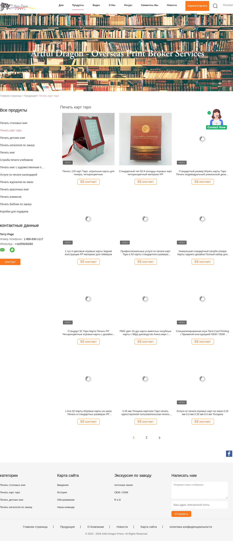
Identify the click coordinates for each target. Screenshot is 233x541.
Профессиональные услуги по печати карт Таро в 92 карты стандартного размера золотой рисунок (145, 253)
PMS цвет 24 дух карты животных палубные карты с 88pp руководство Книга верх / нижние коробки (145, 333)
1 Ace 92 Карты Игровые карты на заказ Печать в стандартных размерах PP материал (88, 413)
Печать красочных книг (14, 189)
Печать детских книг (12, 137)
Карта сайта (149, 526)
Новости (172, 5)
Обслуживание (66, 499)
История (62, 492)
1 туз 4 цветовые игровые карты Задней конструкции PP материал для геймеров (88, 253)
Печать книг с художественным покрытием (22, 167)
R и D (117, 499)
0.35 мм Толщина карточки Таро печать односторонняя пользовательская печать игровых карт (145, 413)
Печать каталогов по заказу (17, 145)
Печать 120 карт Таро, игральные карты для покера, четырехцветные (88, 173)
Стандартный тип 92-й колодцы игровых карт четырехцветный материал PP (145, 173)
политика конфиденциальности (191, 526)
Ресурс (128, 5)
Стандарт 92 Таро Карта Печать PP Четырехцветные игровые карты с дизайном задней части (88, 333)
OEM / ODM (121, 492)
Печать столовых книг (14, 123)
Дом (61, 5)
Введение (63, 485)
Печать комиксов (10, 196)
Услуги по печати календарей (18, 174)
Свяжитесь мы (149, 5)
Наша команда (65, 507)
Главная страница (35, 526)
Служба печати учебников (16, 159)
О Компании (95, 526)
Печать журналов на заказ (16, 182)
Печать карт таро (49, 95)
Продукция (67, 526)
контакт (10, 262)
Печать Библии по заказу (16, 204)
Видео (96, 5)
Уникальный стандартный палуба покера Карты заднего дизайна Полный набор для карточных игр (202, 253)
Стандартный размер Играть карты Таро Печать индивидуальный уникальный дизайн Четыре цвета (202, 173)
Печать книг (7, 152)
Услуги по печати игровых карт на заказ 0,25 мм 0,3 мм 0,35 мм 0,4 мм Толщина (202, 413)
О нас (112, 5)
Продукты (78, 5)
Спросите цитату (197, 5)
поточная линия (123, 485)
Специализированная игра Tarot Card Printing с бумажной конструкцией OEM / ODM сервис (202, 333)
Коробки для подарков (14, 211)
